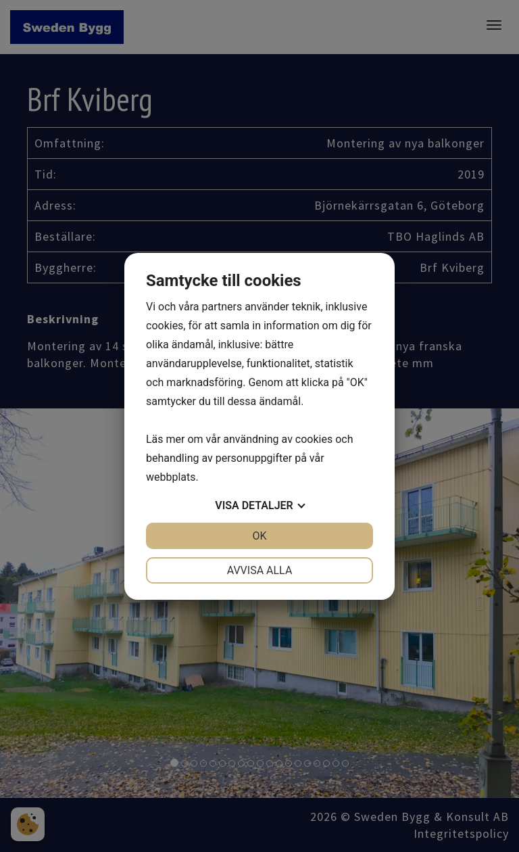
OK (259, 535)
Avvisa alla (260, 570)
